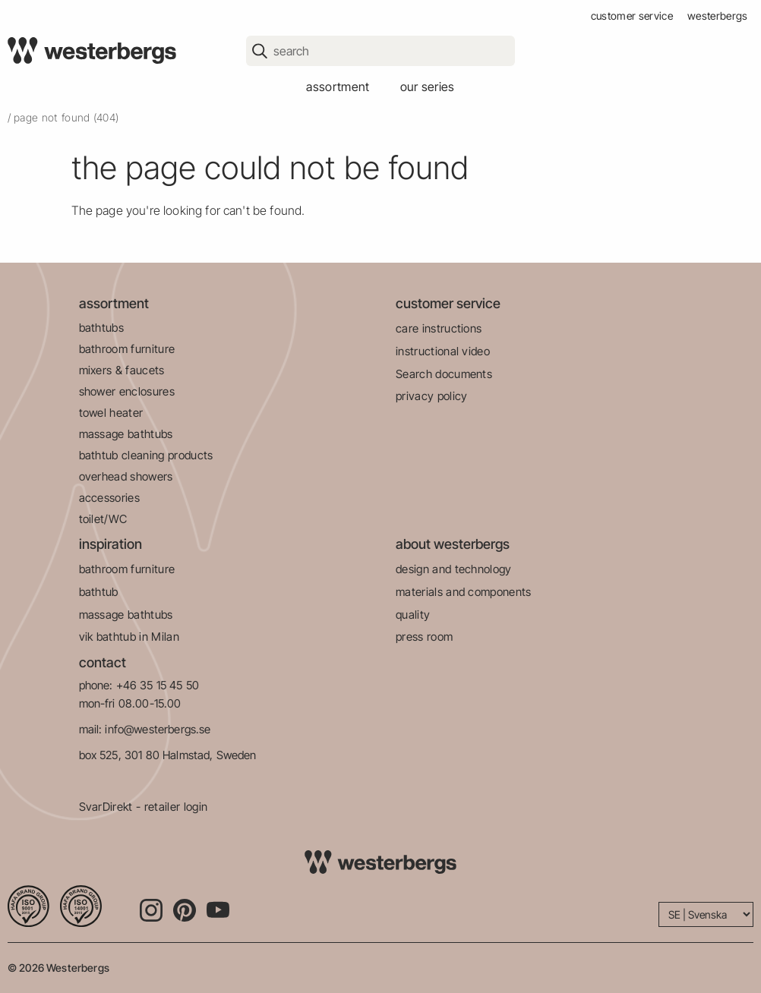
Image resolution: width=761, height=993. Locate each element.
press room (424, 636)
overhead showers (126, 476)
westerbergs (717, 15)
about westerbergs (453, 544)
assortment (337, 86)
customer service (632, 15)
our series (427, 86)
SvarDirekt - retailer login (143, 806)
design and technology (454, 569)
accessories (110, 497)
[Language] (705, 914)
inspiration (110, 544)
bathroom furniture (127, 349)
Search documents (444, 374)
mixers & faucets (122, 370)
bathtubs (102, 327)
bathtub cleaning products (146, 455)
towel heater (111, 412)
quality (413, 614)
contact (102, 662)
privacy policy (431, 396)
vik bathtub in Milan (129, 636)
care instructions (439, 328)
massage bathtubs (126, 434)
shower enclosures (127, 391)
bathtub (98, 592)
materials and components (464, 592)
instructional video (443, 351)
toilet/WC (103, 519)
